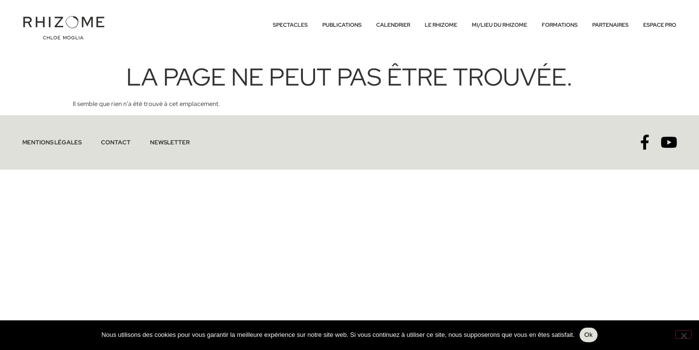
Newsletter (160, 142)
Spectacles (290, 24)
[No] (683, 334)
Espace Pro (659, 24)
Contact (110, 142)
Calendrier (393, 24)
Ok (588, 334)
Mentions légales (49, 142)
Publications (342, 24)
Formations (560, 24)
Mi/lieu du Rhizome (499, 24)
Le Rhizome (441, 24)
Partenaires (610, 24)
